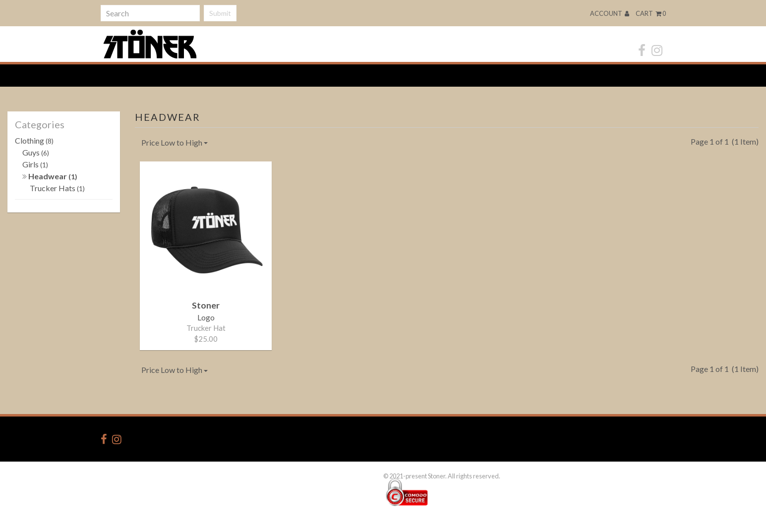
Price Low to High (174, 142)
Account (609, 13)
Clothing (34, 140)
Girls (35, 164)
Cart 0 (651, 13)
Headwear (49, 176)
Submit (220, 13)
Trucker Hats (57, 188)
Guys (35, 152)
